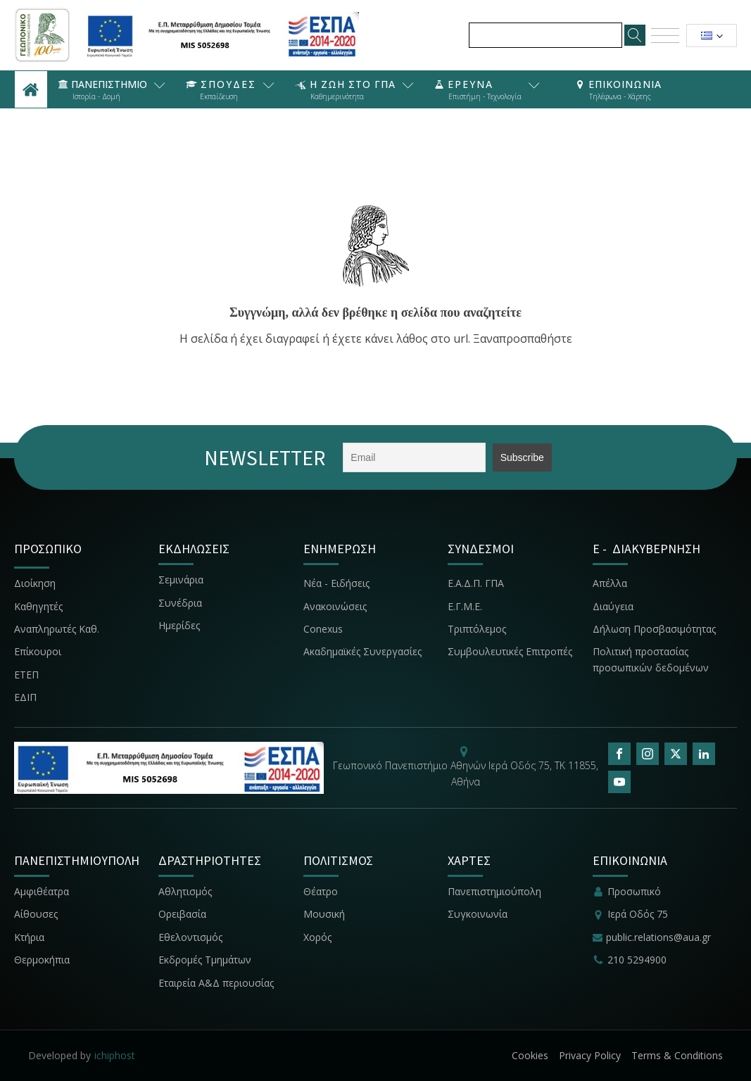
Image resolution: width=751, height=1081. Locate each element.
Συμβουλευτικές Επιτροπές (510, 651)
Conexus (323, 629)
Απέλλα (610, 583)
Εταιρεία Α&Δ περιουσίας (217, 983)
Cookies (530, 1055)
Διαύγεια (613, 606)
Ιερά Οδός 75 (637, 914)
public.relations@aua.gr (658, 937)
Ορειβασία (182, 914)
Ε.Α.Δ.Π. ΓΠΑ (476, 583)
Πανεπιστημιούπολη (494, 891)
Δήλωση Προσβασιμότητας (654, 629)
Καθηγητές (38, 606)
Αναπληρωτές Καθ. (56, 629)
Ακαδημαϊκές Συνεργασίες (362, 651)
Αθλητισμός (185, 891)
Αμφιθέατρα (41, 891)
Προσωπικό (634, 891)
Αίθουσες (36, 914)
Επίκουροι (37, 651)
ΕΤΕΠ (26, 674)
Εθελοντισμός (190, 937)
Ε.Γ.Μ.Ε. (465, 606)
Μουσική (324, 914)
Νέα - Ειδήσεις (336, 583)
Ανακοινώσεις (335, 606)
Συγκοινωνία (479, 914)
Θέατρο (320, 891)
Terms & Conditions (677, 1055)
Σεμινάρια (180, 579)
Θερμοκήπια (42, 959)
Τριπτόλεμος (477, 629)
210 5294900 (637, 959)
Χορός (317, 937)
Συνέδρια (180, 602)
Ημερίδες (179, 625)
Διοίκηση (35, 583)
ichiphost (114, 1055)
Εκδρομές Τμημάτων (204, 959)
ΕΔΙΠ (25, 697)
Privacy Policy (590, 1055)
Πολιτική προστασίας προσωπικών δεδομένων (651, 659)
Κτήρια (29, 937)
